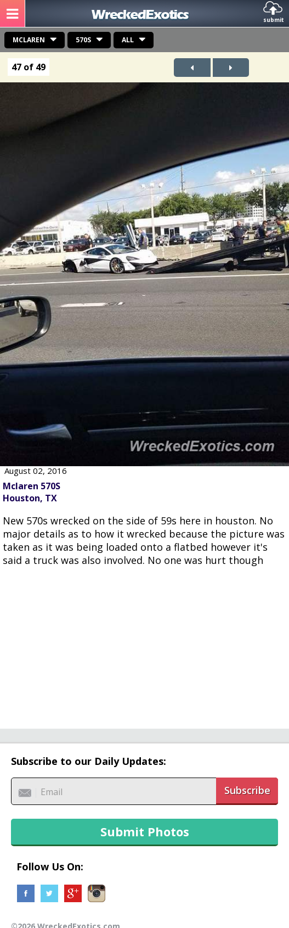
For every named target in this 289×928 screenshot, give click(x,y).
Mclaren (29, 39)
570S (83, 39)
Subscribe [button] (247, 790)
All (128, 39)
